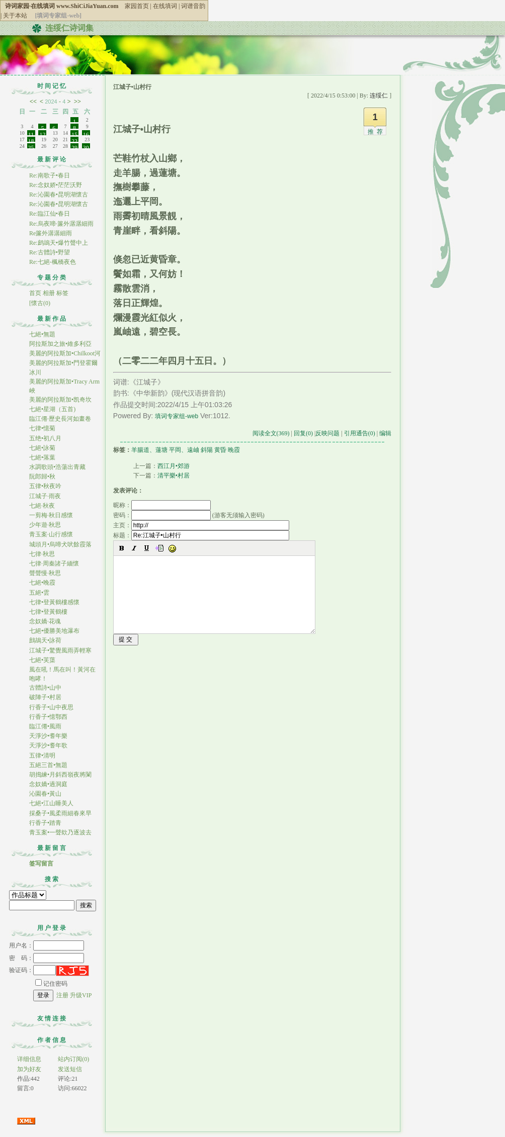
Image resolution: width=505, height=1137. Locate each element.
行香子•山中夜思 (51, 707)
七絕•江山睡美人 (51, 803)
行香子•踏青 (45, 822)
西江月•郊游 (173, 465)
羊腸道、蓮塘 (149, 449)
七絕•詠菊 (42, 447)
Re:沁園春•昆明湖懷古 (58, 194)
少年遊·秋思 (45, 524)
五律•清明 (42, 755)
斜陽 (207, 449)
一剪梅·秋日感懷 (51, 515)
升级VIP (81, 995)
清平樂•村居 (173, 475)
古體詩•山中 (45, 687)
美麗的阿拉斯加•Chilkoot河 (65, 353)
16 (86, 133)
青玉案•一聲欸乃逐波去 (60, 832)
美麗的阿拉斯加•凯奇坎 (60, 399)
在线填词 (165, 6)
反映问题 (327, 433)
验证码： (32, 970)
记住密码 (51, 983)
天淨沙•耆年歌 (48, 745)
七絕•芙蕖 (42, 660)
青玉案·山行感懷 (51, 534)
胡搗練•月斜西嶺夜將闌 (60, 774)
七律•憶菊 (42, 428)
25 (31, 146)
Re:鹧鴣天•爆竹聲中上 (58, 242)
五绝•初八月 (45, 438)
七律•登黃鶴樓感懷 (54, 602)
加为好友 (29, 1069)
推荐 (377, 131)
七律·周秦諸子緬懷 (54, 563)
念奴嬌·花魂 (45, 621)
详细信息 (29, 1059)
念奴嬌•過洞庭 (48, 784)
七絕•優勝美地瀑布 (54, 630)
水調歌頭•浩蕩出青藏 (57, 466)
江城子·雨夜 (45, 496)
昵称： (162, 505)
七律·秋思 (42, 553)
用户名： (46, 945)
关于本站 (15, 15)
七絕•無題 (42, 334)
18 (31, 140)
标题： (201, 535)
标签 (62, 293)
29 (74, 146)
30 (86, 146)
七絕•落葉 (42, 457)
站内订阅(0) (73, 1059)
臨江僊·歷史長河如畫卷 (60, 418)
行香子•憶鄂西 (48, 716)
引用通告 (359, 433)
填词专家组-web (176, 416)
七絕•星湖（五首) (52, 409)
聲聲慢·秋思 (45, 573)
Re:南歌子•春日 (49, 175)
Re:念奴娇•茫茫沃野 (55, 184)
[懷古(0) (39, 303)
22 (74, 140)
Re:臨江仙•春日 (49, 213)
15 (74, 133)
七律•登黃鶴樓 (48, 611)
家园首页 (137, 6)
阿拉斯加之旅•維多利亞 (60, 343)
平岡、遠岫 (184, 449)
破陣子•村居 (45, 697)
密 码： (46, 958)
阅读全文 (271, 433)
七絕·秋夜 (42, 505)
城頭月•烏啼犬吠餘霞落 (60, 544)
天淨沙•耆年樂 (48, 735)
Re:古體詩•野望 (49, 252)
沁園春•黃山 (45, 793)
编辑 (385, 433)
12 (42, 133)
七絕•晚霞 (42, 582)
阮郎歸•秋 (42, 476)
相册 (49, 293)
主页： (201, 525)
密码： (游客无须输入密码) (189, 515)
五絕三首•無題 (48, 765)
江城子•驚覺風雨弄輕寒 (60, 650)
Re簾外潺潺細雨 (50, 233)
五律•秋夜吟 (45, 486)
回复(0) (303, 433)
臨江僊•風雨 (45, 726)
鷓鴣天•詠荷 (45, 640)
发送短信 (70, 1069)
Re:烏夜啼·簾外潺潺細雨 (61, 223)
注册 (62, 995)
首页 (35, 293)
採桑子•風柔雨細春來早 (60, 813)
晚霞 (234, 449)
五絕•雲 (39, 592)
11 (31, 133)
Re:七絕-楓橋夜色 (52, 261)
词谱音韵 (193, 6)
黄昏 (220, 449)
